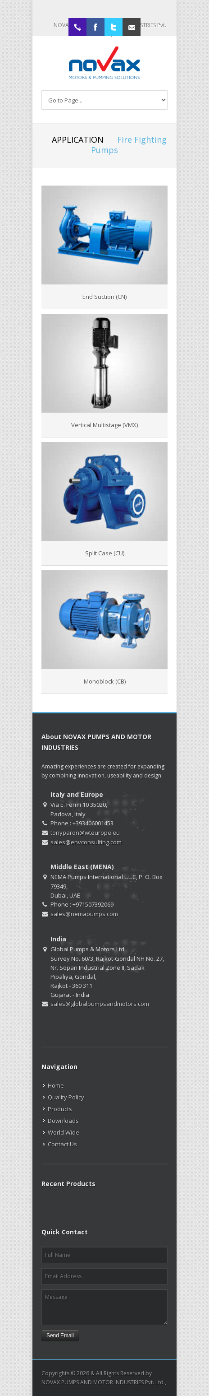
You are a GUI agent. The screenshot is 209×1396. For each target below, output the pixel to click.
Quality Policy (66, 1097)
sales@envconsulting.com (86, 842)
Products (60, 1109)
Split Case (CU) (104, 553)
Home (56, 1085)
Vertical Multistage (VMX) (104, 425)
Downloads (63, 1121)
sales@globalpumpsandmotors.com (99, 1004)
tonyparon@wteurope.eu (85, 832)
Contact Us (62, 1144)
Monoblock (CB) (105, 681)
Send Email (60, 1335)
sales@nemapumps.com (84, 914)
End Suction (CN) (104, 297)
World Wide (63, 1132)
